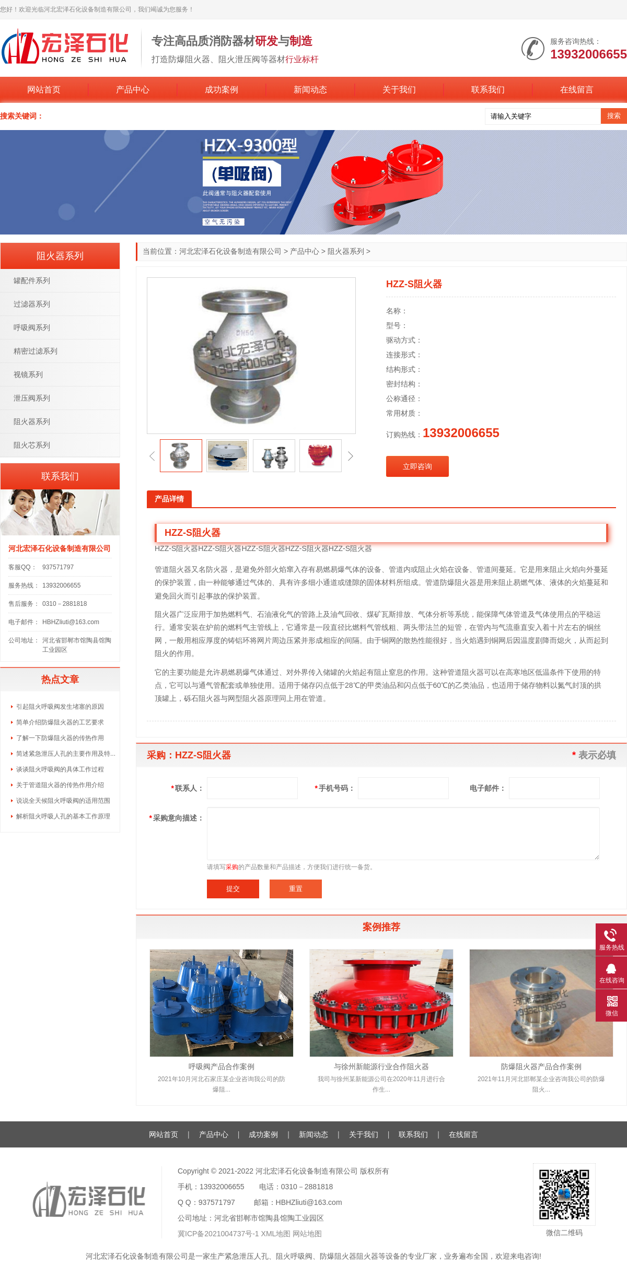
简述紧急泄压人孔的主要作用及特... (65, 753)
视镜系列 (28, 374)
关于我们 (399, 89)
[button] (152, 456)
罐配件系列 (32, 280)
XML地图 (276, 1233)
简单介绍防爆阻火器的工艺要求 (60, 722)
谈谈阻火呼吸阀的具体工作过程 (61, 769)
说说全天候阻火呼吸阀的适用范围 (63, 800)
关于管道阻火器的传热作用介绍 (60, 785)
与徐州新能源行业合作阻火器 (381, 1066)
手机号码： (335, 788)
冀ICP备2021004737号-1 (218, 1233)
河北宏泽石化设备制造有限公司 (230, 251)
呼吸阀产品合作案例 (221, 1066)
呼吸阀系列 (32, 327)
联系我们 (488, 89)
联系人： (187, 788)
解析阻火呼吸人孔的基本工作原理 (63, 816)
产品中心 (132, 89)
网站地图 (307, 1233)
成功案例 (221, 89)
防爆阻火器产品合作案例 (541, 1066)
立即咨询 (417, 466)
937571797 (58, 567)
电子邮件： (488, 788)
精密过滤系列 (35, 351)
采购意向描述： (176, 818)
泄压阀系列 (32, 398)
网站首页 (44, 89)
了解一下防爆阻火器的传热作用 (60, 738)
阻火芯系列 (32, 445)
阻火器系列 (346, 251)
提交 (233, 889)
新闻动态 (310, 89)
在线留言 (577, 89)
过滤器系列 (32, 304)
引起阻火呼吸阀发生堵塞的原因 (60, 706)
